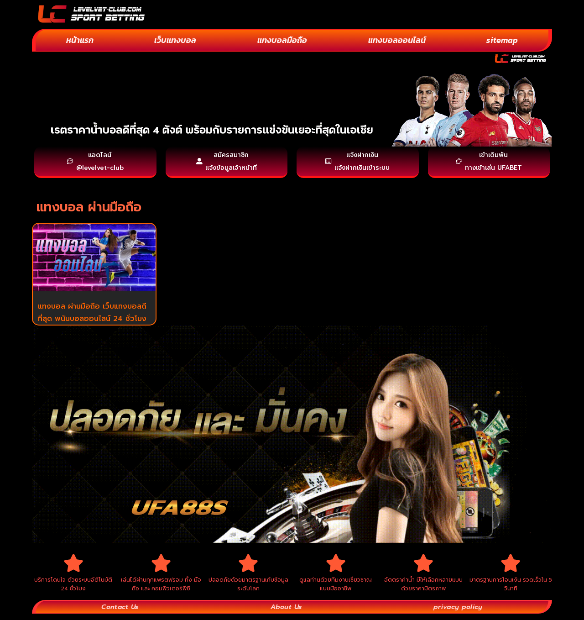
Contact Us (120, 612)
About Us (285, 612)
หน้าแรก (80, 40)
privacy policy (458, 612)
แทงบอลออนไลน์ (397, 40)
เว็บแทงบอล (175, 40)
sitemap (502, 40)
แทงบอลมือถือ (282, 40)
